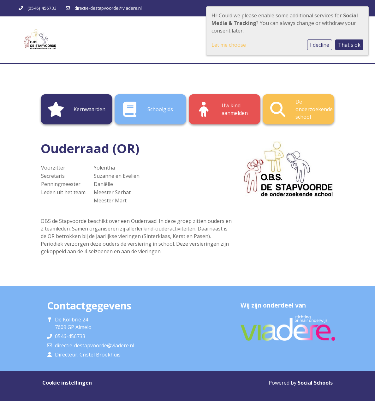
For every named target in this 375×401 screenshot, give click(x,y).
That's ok (349, 44)
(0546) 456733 (42, 8)
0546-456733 (70, 336)
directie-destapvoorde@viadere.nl (108, 8)
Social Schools (315, 382)
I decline (319, 44)
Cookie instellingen (67, 382)
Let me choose (228, 44)
